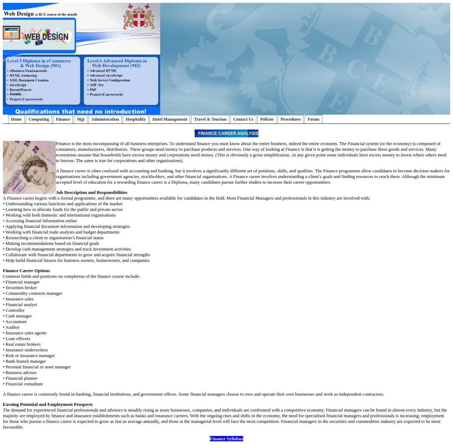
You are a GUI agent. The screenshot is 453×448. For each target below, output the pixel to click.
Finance (63, 119)
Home (16, 119)
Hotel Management (170, 119)
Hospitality (136, 119)
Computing (39, 119)
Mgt (80, 119)
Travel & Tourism (210, 119)
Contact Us (243, 119)
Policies (267, 119)
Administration (105, 119)
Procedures (291, 119)
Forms (313, 119)
